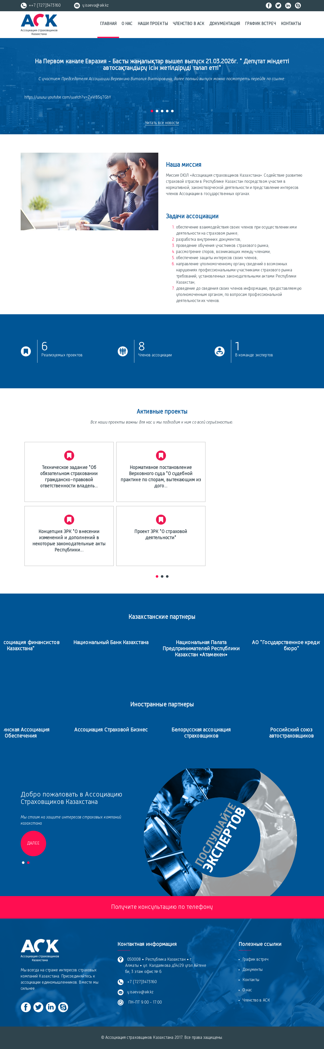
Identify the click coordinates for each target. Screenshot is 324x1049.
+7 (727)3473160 (141, 982)
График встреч (260, 24)
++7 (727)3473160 (41, 6)
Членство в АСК (188, 24)
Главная (108, 24)
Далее (33, 843)
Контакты (291, 24)
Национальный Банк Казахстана (122, 642)
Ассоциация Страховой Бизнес (122, 730)
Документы (252, 970)
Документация (224, 24)
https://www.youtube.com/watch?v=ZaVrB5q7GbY (67, 97)
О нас (127, 24)
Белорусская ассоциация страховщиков (212, 733)
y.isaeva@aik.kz (91, 6)
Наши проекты (153, 24)
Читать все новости (162, 123)
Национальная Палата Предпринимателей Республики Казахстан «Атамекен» (212, 649)
